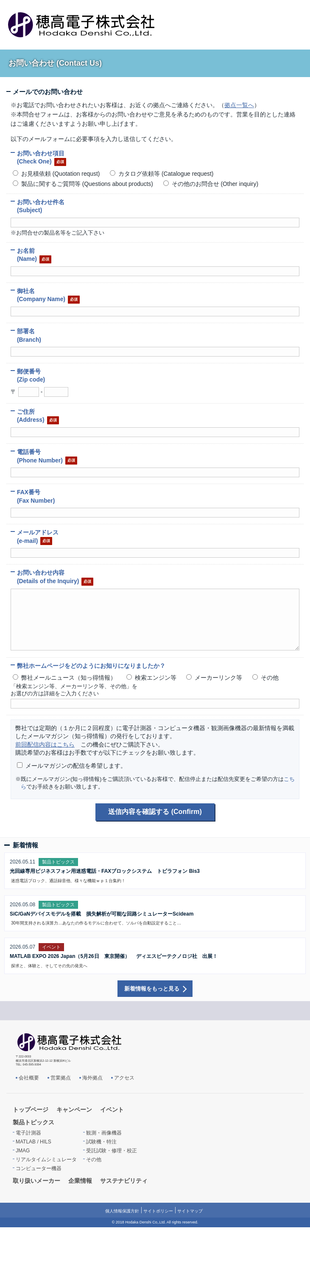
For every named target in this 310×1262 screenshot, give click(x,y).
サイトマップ (190, 1211)
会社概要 (29, 1078)
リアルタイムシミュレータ (46, 1159)
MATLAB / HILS (33, 1142)
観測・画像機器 (104, 1133)
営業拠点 (60, 1078)
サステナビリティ (124, 1180)
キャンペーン (74, 1109)
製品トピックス (33, 1122)
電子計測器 (28, 1133)
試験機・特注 (101, 1142)
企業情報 (80, 1180)
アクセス (124, 1078)
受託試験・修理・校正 (111, 1151)
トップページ (30, 1109)
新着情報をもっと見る (151, 988)
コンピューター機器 (38, 1168)
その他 (93, 1159)
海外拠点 (92, 1078)
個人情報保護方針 (122, 1211)
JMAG (23, 1151)
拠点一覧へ (239, 105)
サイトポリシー (158, 1211)
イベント (112, 1109)
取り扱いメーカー (36, 1180)
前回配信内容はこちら (45, 744)
